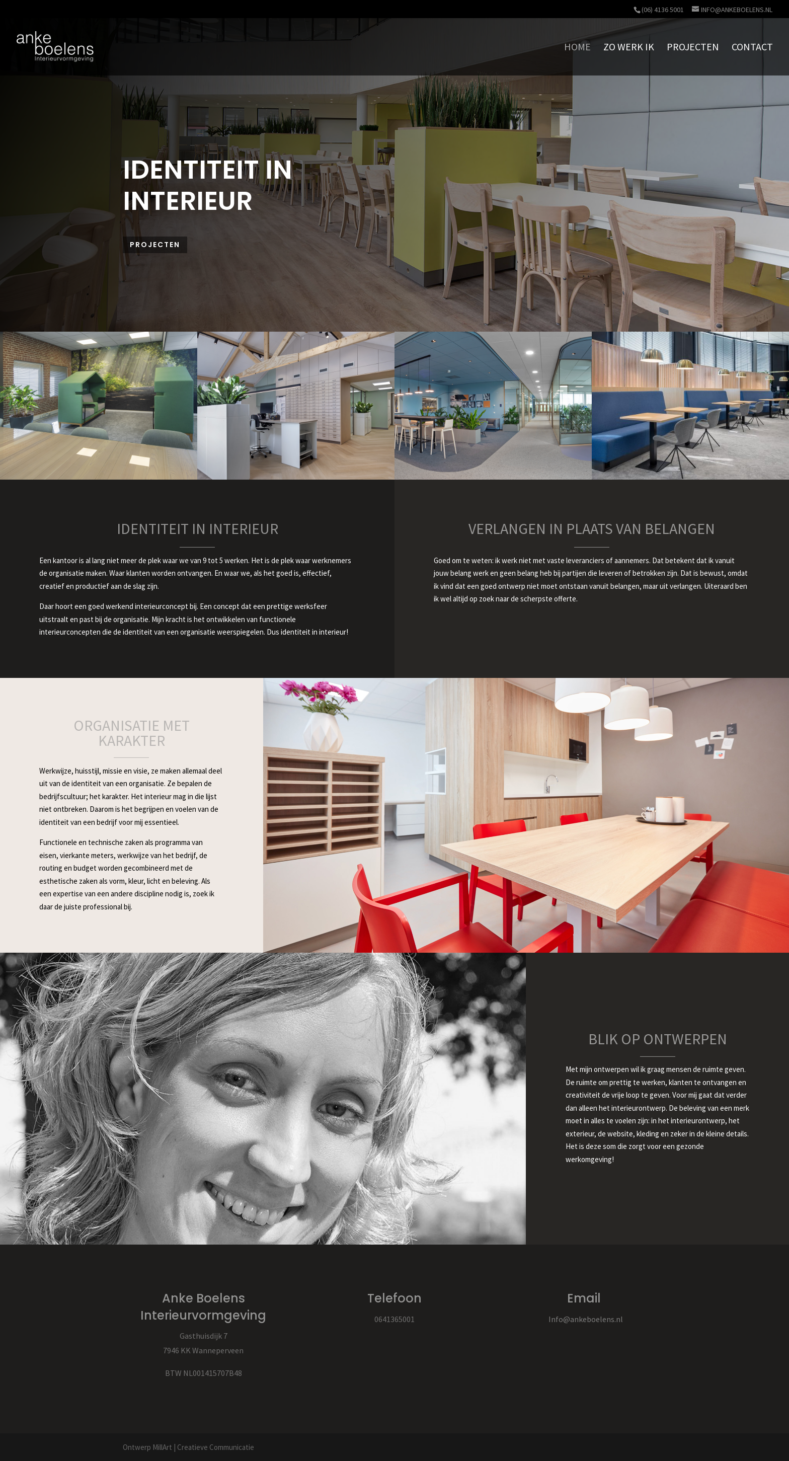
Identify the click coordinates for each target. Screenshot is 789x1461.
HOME (577, 48)
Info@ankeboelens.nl (585, 1319)
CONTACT (752, 48)
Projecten (155, 245)
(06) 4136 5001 (663, 9)
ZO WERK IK (628, 48)
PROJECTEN (693, 48)
